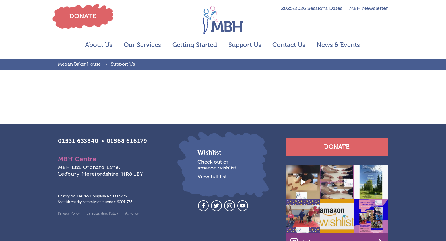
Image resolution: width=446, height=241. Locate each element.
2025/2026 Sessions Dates (311, 8)
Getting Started (194, 45)
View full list (212, 177)
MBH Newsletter (368, 8)
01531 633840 (78, 141)
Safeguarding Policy (102, 213)
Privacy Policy (69, 213)
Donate (337, 147)
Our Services (142, 45)
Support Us (244, 45)
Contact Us (288, 45)
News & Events (338, 45)
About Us (98, 45)
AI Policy (132, 213)
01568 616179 (127, 141)
